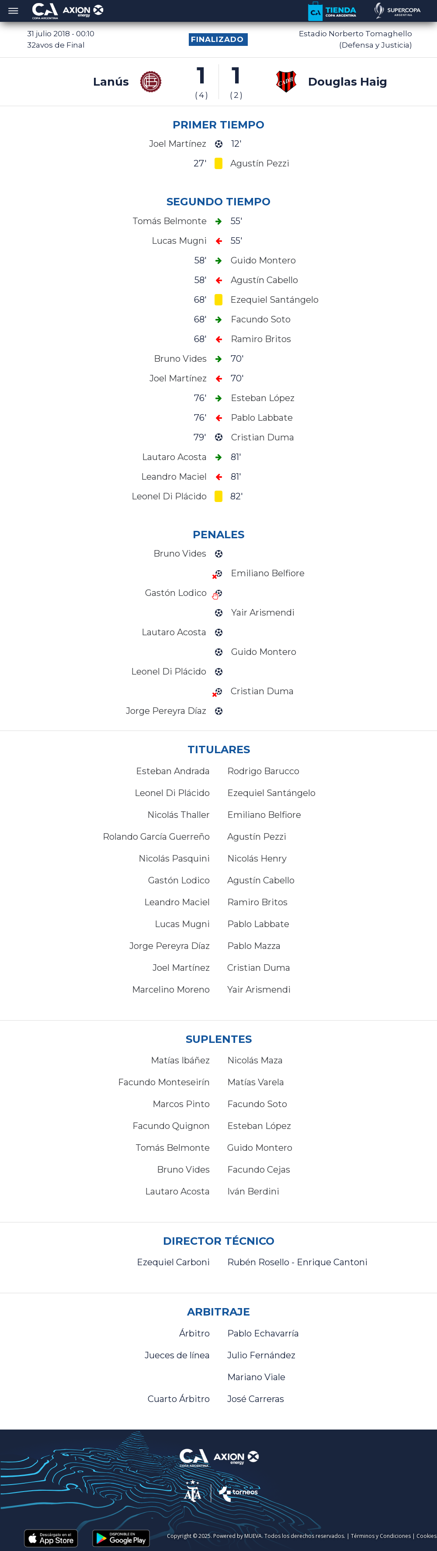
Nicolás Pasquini (174, 858)
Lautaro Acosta (177, 1191)
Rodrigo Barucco (263, 771)
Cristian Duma (258, 967)
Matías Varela (255, 1082)
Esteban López (259, 1126)
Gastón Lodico (179, 880)
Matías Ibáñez (180, 1060)
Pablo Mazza (254, 946)
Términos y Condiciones (381, 1536)
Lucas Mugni (182, 924)
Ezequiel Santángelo (271, 793)
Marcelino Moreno (171, 989)
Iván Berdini (253, 1191)
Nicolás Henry (257, 858)
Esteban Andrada (173, 771)
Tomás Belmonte (172, 1147)
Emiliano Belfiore (264, 815)
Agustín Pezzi (256, 836)
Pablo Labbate (258, 924)
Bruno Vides (183, 1169)
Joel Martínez (181, 967)
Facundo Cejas (258, 1169)
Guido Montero (259, 1147)
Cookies (426, 1536)
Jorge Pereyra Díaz (169, 946)
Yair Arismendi (259, 989)
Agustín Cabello (261, 880)
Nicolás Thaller (178, 815)
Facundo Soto (257, 1104)
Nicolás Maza (255, 1060)
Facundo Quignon (171, 1126)
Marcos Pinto (181, 1104)
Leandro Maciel (177, 902)
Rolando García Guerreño (156, 836)
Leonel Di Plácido (172, 793)
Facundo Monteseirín (164, 1082)
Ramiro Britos (257, 902)
